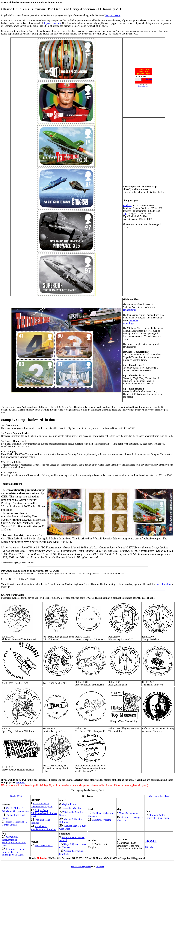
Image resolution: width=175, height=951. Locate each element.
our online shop (163, 584)
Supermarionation (52, 23)
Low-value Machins (71, 808)
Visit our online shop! (159, 796)
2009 (12, 796)
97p (125, 213)
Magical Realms (69, 804)
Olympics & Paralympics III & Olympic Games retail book (14, 841)
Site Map (149, 847)
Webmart (100, 867)
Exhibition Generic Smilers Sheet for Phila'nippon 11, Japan (13, 852)
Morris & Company (128, 813)
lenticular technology (130, 321)
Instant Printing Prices (81, 867)
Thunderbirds (129, 310)
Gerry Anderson (113, 15)
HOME (151, 841)
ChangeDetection (143, 86)
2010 (19, 796)
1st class (127, 205)
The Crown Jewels (44, 845)
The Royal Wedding (101, 819)
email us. (20, 782)
